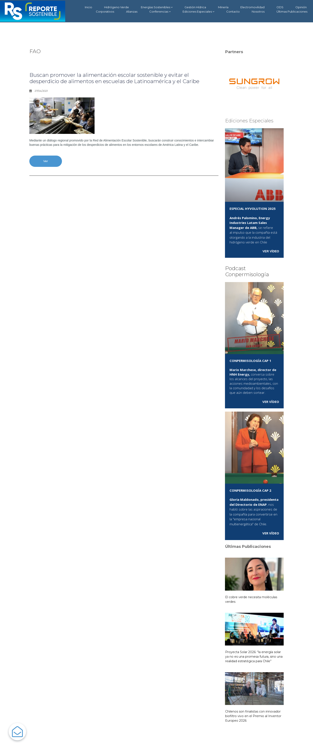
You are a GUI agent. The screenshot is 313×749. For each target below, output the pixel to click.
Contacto (233, 11)
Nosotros (258, 11)
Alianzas (131, 11)
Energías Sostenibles (157, 7)
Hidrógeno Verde (116, 7)
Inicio (88, 7)
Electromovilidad (252, 7)
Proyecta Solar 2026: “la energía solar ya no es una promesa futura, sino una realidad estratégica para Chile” (254, 656)
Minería (223, 7)
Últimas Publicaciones (291, 11)
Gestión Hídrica (195, 7)
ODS (279, 7)
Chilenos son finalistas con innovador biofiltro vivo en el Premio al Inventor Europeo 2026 (253, 716)
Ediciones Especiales (198, 11)
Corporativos (105, 11)
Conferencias (160, 11)
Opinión (301, 7)
